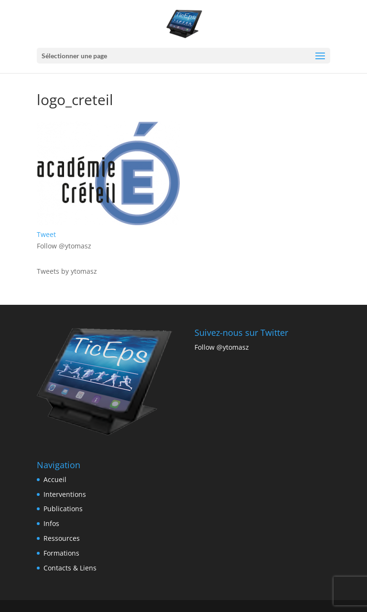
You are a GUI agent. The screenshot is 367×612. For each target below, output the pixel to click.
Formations (61, 553)
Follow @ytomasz (64, 245)
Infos (51, 523)
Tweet (46, 234)
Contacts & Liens (70, 567)
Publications (63, 508)
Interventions (64, 494)
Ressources (61, 538)
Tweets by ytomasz (67, 271)
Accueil (54, 479)
